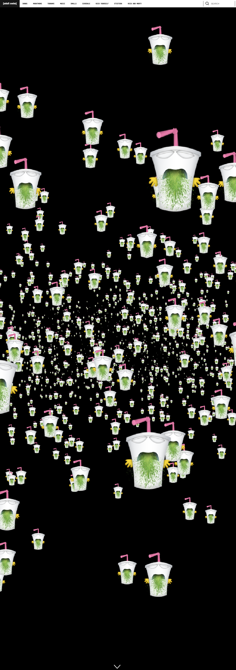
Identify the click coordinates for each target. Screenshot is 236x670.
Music (62, 4)
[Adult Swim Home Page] (10, 3)
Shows (24, 4)
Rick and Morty (135, 4)
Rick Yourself (102, 4)
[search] (231, 3)
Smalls (74, 4)
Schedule (86, 4)
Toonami (51, 4)
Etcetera (118, 4)
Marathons (37, 4)
